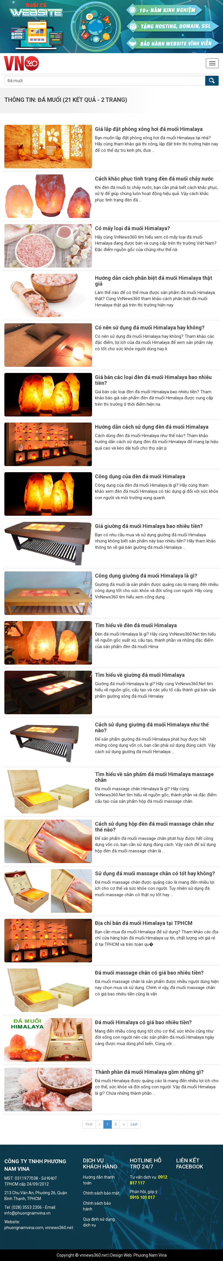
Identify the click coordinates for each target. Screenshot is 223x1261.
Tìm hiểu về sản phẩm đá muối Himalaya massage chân (154, 777)
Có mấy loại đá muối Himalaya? (132, 228)
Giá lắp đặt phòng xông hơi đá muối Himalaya (149, 129)
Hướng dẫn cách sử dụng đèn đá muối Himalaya (151, 427)
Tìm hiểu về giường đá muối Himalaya (140, 675)
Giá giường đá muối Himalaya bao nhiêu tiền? (149, 526)
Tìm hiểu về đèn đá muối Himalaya (136, 625)
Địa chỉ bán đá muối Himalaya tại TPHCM (144, 923)
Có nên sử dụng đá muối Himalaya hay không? (149, 327)
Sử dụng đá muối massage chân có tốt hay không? (155, 873)
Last (134, 1124)
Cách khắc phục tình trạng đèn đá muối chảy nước (154, 179)
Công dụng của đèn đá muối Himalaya (140, 476)
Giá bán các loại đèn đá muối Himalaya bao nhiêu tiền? (153, 380)
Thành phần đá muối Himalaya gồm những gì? (149, 1072)
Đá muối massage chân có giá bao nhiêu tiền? (149, 973)
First (89, 1124)
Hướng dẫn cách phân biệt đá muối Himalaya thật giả (153, 281)
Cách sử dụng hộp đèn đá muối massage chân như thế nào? (154, 827)
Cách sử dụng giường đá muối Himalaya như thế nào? (152, 727)
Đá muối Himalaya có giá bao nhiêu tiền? (143, 1022)
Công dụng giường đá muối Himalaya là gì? (146, 576)
